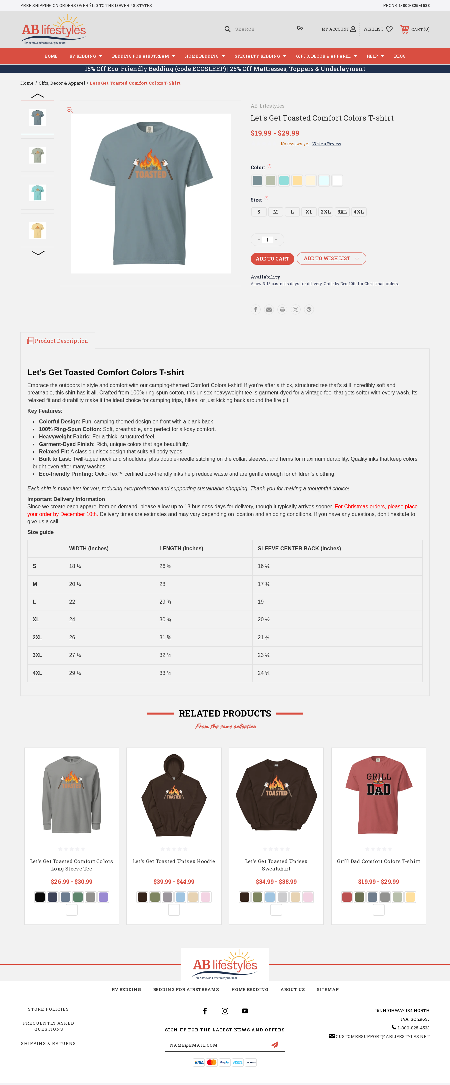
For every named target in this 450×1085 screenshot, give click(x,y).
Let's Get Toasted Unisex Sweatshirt (276, 865)
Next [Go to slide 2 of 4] (38, 253)
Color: (261, 167)
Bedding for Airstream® (186, 989)
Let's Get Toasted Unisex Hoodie (174, 861)
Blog (400, 56)
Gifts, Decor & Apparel (326, 56)
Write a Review (326, 143)
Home (50, 56)
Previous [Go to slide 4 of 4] (38, 95)
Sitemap (328, 989)
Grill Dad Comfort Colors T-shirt (378, 861)
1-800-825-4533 (414, 5)
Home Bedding (205, 56)
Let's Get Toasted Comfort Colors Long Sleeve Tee (71, 865)
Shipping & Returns (48, 1043)
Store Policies (48, 1009)
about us (292, 989)
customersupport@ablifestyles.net (383, 1036)
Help (375, 56)
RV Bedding (86, 56)
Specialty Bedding (261, 56)
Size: (260, 200)
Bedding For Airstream (144, 56)
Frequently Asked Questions (48, 1026)
